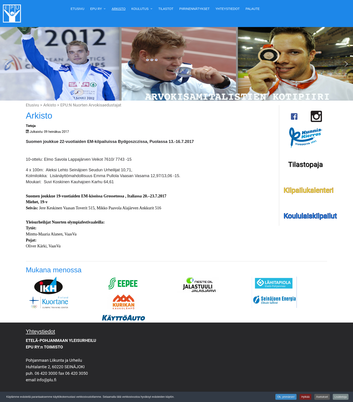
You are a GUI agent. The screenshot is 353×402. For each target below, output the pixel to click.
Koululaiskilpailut (310, 216)
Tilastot (165, 9)
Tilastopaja (305, 164)
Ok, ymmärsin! (286, 397)
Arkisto (119, 9)
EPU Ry (96, 9)
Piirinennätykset (194, 9)
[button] (7, 64)
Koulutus (139, 9)
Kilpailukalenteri (309, 190)
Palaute (252, 9)
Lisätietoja (341, 397)
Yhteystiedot (228, 9)
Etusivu (77, 9)
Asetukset (322, 397)
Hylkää (305, 397)
